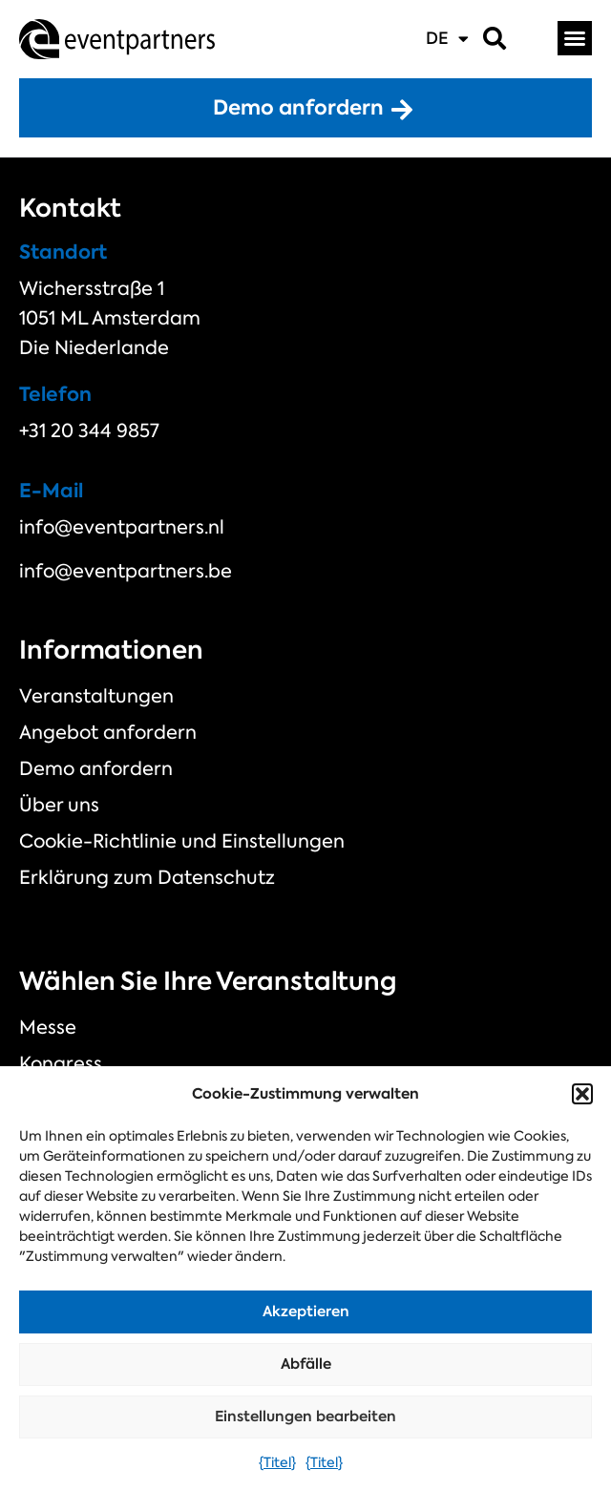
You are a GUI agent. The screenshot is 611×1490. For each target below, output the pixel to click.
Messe (47, 1027)
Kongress (60, 1063)
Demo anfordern (96, 768)
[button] (582, 1093)
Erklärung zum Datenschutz (147, 877)
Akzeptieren (306, 1311)
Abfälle (306, 1364)
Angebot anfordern (108, 732)
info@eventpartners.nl (121, 526)
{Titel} (277, 1462)
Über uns (59, 804)
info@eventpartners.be (125, 570)
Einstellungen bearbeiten (305, 1416)
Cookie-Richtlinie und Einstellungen (182, 841)
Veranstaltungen (96, 695)
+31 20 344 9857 (89, 430)
